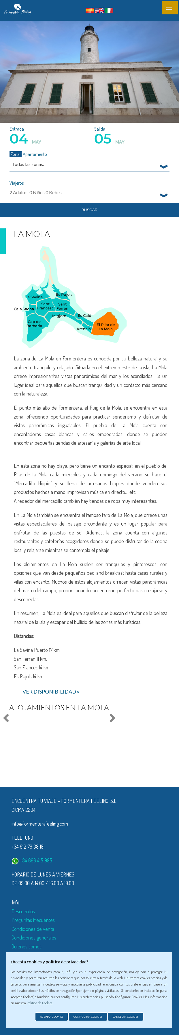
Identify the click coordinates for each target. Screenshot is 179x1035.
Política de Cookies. (40, 1002)
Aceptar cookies (51, 1016)
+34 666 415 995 (32, 860)
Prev (7, 718)
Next (111, 718)
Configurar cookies (88, 1016)
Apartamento (35, 154)
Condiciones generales (34, 937)
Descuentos (23, 911)
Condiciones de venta (33, 929)
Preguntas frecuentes (33, 920)
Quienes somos (27, 946)
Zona (15, 154)
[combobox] (89, 164)
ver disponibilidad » (50, 691)
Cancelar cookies (125, 1016)
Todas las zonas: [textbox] (28, 164)
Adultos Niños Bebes (36, 192)
